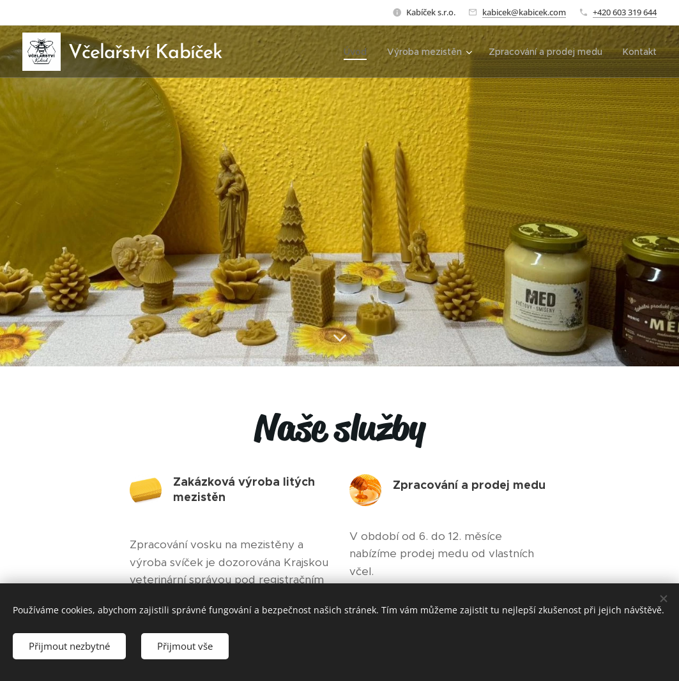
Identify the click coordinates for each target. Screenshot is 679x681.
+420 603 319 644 (625, 12)
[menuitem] (358, 52)
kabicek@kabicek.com (524, 12)
